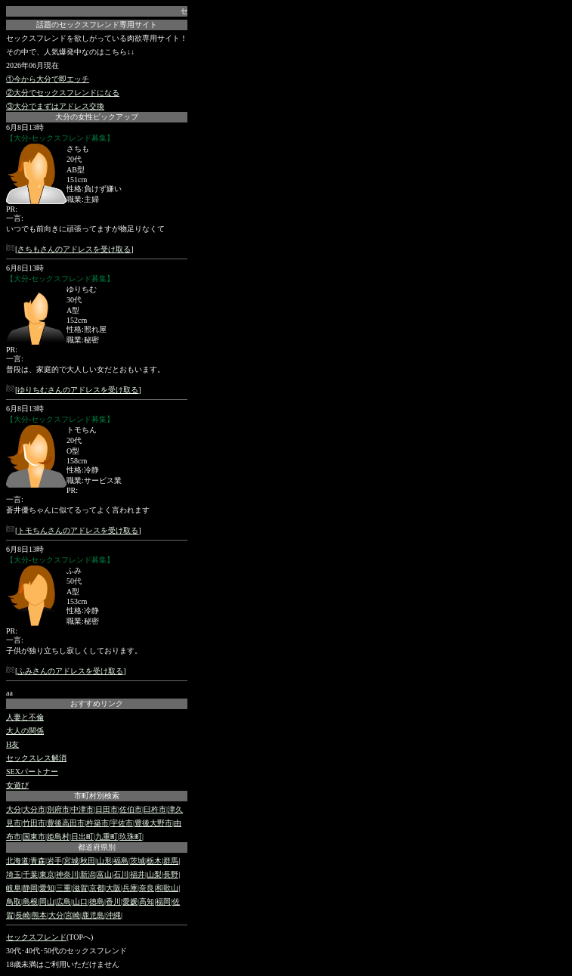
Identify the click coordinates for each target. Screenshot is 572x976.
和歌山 (167, 888)
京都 (96, 888)
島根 (30, 901)
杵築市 (97, 823)
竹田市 (34, 823)
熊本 (39, 915)
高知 (146, 901)
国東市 (34, 836)
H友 (12, 744)
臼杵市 (155, 809)
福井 (137, 874)
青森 (37, 861)
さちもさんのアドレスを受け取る (74, 249)
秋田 (87, 861)
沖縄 (113, 915)
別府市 (58, 809)
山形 (104, 861)
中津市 (82, 809)
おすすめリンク (96, 703)
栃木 (154, 861)
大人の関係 (25, 731)
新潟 (87, 874)
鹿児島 (93, 915)
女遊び (17, 785)
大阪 (113, 888)
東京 (46, 874)
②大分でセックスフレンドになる (62, 92)
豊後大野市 (153, 823)
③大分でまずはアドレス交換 (55, 106)
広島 (63, 901)
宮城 (71, 861)
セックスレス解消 (36, 758)
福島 (120, 861)
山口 (80, 901)
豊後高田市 (66, 823)
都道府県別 (97, 847)
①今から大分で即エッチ (47, 79)
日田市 (106, 809)
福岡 (163, 901)
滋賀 (80, 888)
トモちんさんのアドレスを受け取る (77, 530)
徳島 (96, 901)
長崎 (22, 915)
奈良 (146, 888)
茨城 (137, 861)
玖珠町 (130, 836)
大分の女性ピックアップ (96, 117)
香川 (113, 901)
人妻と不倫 (25, 717)
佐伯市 (130, 809)
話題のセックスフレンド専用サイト (96, 24)
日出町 (82, 836)
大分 (13, 809)
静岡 (30, 888)
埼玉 (13, 874)
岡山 (46, 901)
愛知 (46, 888)
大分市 (34, 809)
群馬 (170, 861)
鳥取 (13, 901)
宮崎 (72, 915)
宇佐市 (121, 823)
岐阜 (13, 888)
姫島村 (58, 836)
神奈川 (67, 874)
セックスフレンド (36, 937)
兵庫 (130, 888)
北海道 (17, 861)
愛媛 (130, 901)
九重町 (106, 836)
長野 (170, 874)
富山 (104, 874)
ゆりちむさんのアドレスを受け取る (77, 390)
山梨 (154, 874)
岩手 (54, 861)
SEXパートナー (32, 771)
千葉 (30, 874)
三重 (63, 888)
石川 (120, 874)
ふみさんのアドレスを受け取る (70, 671)
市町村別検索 (96, 796)
